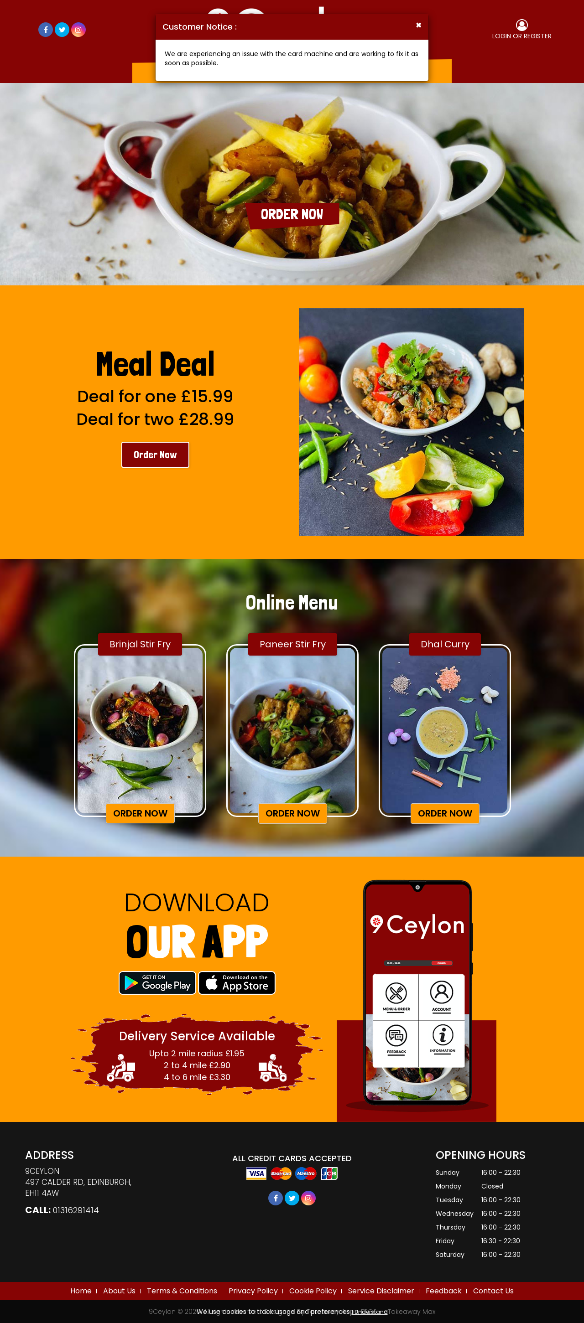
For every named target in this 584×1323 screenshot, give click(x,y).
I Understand (370, 1312)
